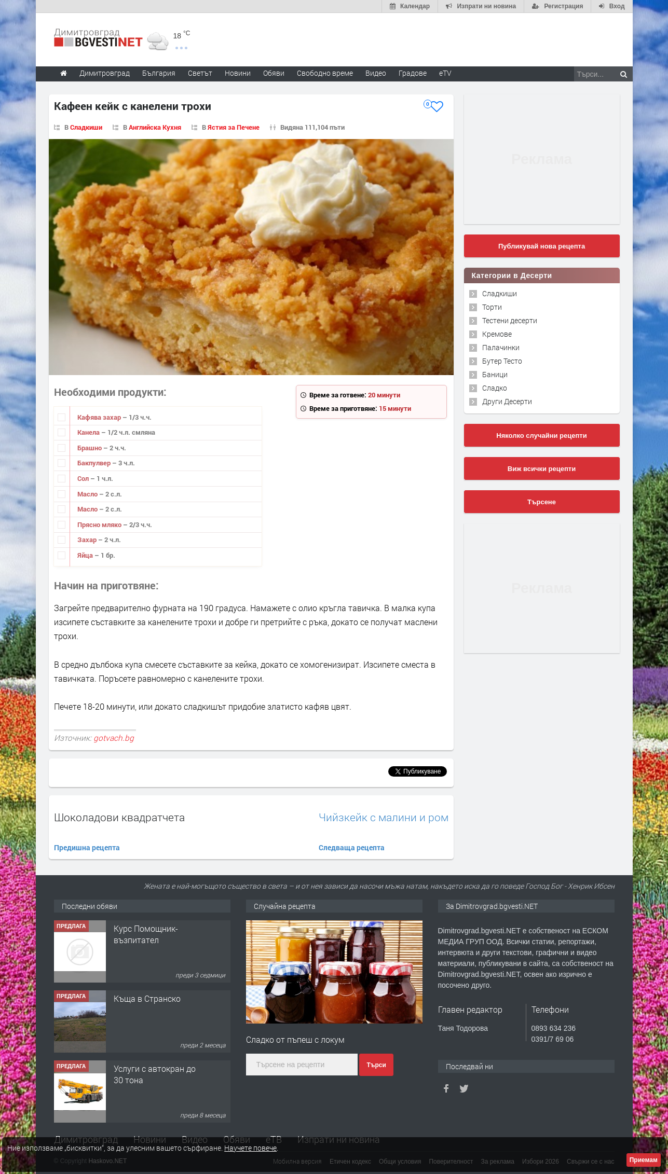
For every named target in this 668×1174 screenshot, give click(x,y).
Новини (238, 73)
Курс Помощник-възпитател (146, 934)
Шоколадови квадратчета (119, 817)
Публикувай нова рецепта (541, 246)
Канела (89, 432)
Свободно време (325, 73)
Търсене (541, 502)
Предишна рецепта (87, 847)
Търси (376, 1065)
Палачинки (501, 347)
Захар (87, 539)
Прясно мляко (100, 524)
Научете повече (250, 1148)
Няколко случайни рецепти (541, 435)
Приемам (644, 1160)
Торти (492, 307)
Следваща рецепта (352, 847)
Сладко (494, 388)
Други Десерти (507, 401)
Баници (495, 374)
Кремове (497, 334)
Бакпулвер (94, 462)
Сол (83, 478)
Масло (88, 494)
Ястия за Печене (234, 127)
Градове (413, 73)
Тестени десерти (509, 320)
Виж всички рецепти (542, 469)
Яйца (85, 555)
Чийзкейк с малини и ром (383, 817)
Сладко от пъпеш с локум (295, 1039)
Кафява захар (99, 417)
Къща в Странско (147, 998)
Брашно (90, 447)
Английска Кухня (155, 127)
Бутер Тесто (502, 361)
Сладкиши (86, 127)
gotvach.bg (113, 738)
